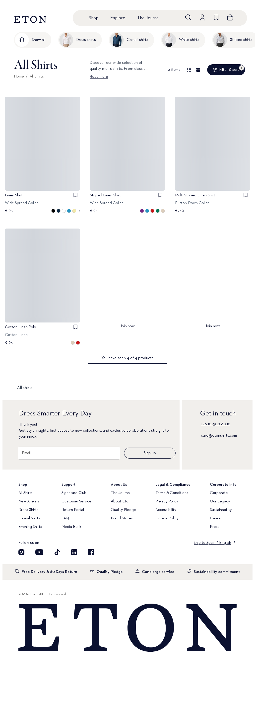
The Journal (148, 18)
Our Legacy (220, 501)
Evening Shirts (30, 527)
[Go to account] (202, 17)
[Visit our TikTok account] (57, 552)
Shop (93, 18)
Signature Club (74, 493)
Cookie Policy (166, 518)
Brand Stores (122, 518)
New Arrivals (28, 501)
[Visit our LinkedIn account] (74, 552)
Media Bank (71, 527)
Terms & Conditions (171, 493)
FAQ (65, 518)
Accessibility (165, 510)
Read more (99, 77)
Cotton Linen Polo (20, 327)
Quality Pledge (123, 510)
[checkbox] (75, 195)
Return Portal (73, 510)
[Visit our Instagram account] (21, 552)
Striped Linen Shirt (105, 195)
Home (19, 77)
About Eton (120, 501)
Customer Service (76, 501)
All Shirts (37, 77)
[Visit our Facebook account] (91, 552)
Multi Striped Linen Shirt (195, 195)
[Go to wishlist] (216, 17)
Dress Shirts (28, 510)
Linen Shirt (14, 195)
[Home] (127, 628)
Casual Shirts (29, 518)
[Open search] (188, 17)
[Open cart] (230, 17)
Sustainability (221, 510)
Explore (117, 18)
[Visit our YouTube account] (39, 552)
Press (214, 527)
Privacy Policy (166, 501)
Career (216, 518)
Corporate (219, 493)
